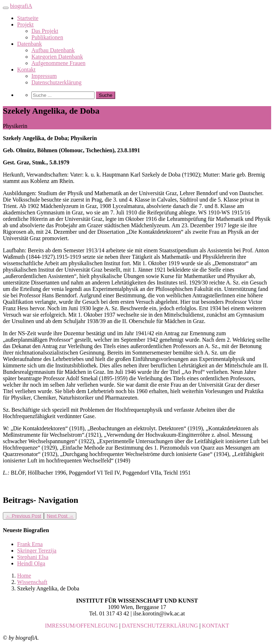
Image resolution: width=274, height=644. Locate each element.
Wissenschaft (32, 582)
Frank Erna (30, 544)
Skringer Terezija (36, 551)
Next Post (60, 516)
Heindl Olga (31, 563)
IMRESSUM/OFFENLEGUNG (81, 626)
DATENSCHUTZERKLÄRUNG (160, 626)
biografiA (21, 6)
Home (24, 576)
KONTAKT (215, 626)
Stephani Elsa (33, 557)
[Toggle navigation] (6, 8)
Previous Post (23, 516)
